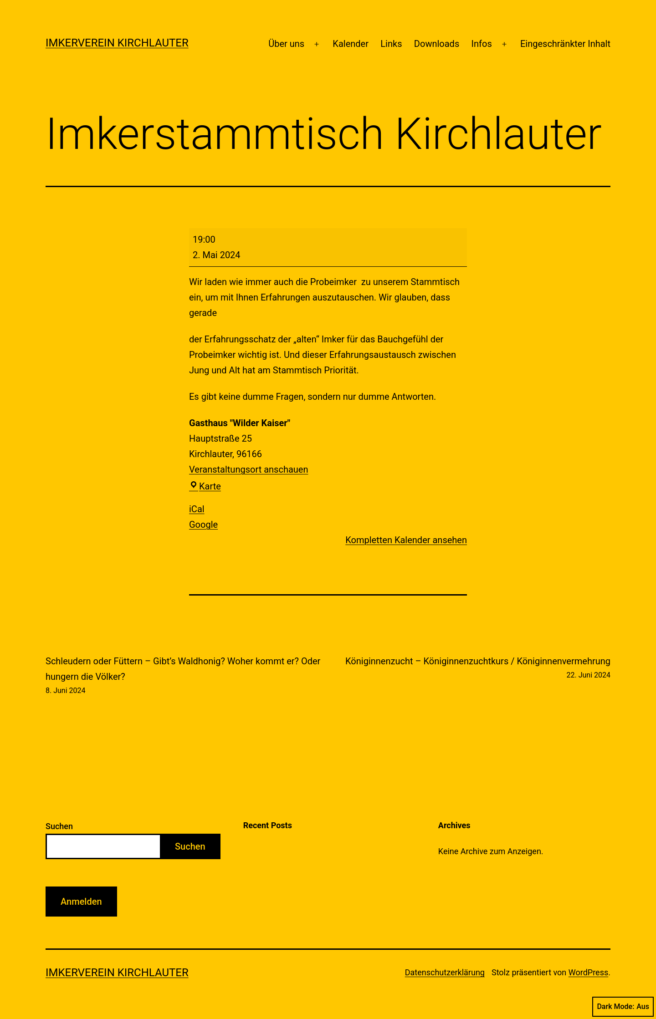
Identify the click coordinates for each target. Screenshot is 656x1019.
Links (391, 43)
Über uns (286, 43)
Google (203, 524)
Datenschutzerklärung (445, 972)
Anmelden (81, 901)
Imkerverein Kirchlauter (117, 42)
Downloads (436, 43)
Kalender (351, 43)
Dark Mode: (623, 1006)
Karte (205, 486)
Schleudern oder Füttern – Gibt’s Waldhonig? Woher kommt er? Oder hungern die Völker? (184, 676)
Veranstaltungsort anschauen (248, 469)
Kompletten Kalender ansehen (406, 540)
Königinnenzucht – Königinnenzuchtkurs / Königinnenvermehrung (477, 668)
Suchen (59, 826)
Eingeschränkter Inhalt (565, 43)
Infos (482, 43)
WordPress (588, 972)
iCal (197, 509)
